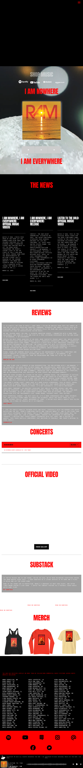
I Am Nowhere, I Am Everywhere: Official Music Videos (13, 223)
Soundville (7, 422)
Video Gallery (41, 547)
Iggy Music (7, 403)
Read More (5, 280)
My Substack (8, 589)
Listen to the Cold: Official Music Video (68, 221)
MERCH (41, 618)
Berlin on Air (8, 359)
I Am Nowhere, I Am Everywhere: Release (41, 221)
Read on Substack (6, 610)
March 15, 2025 (8, 270)
